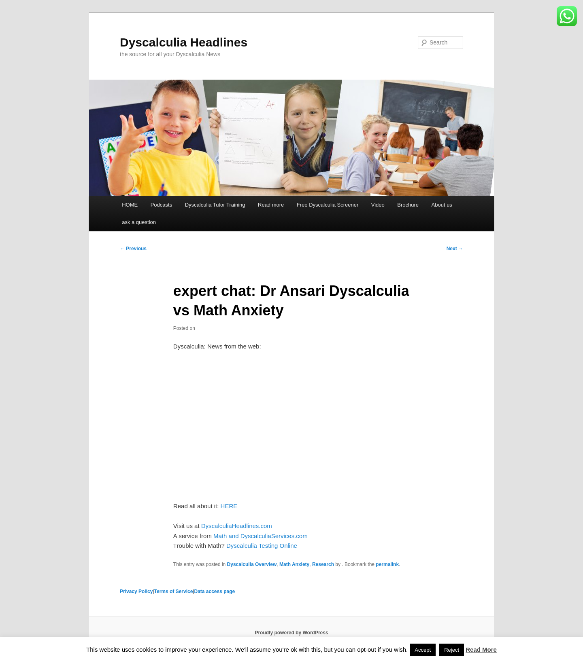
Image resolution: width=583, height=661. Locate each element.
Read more (271, 205)
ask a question (139, 222)
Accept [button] (423, 650)
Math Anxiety (294, 564)
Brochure (408, 205)
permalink (387, 564)
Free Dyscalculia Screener (327, 205)
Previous (133, 248)
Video (378, 205)
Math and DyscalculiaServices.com (260, 535)
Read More (481, 649)
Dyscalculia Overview (252, 564)
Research (323, 564)
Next (455, 248)
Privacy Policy (136, 591)
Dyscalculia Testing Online (261, 545)
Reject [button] (451, 650)
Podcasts (161, 205)
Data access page (214, 591)
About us (442, 205)
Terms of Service (173, 591)
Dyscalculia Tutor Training (215, 205)
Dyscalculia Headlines (183, 42)
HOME (130, 205)
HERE (229, 506)
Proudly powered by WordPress (291, 633)
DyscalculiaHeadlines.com (236, 525)
